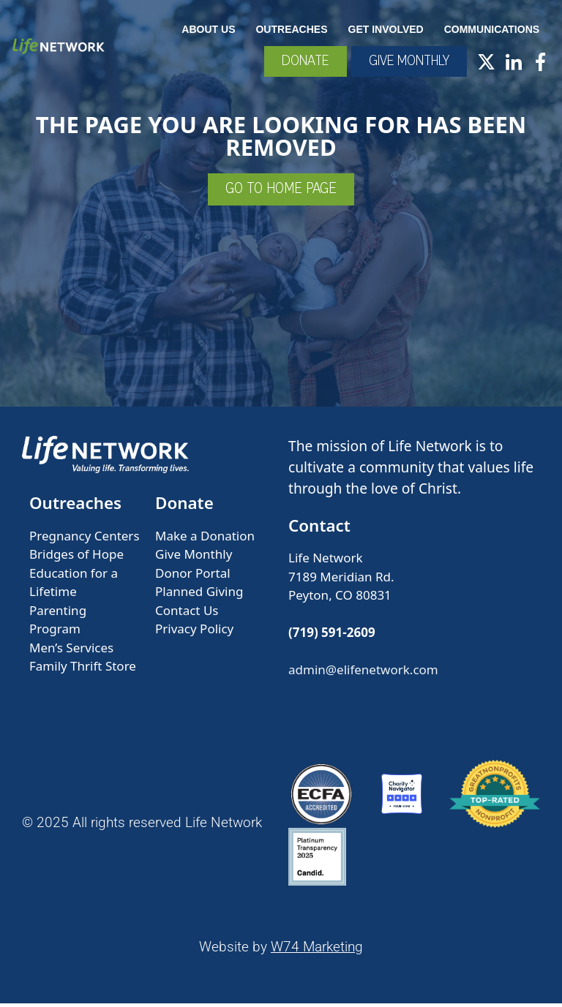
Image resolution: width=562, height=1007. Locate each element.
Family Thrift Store (82, 670)
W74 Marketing (317, 951)
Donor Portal (193, 577)
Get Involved (386, 28)
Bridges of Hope (76, 558)
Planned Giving (199, 595)
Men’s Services (71, 652)
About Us (209, 28)
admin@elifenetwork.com (363, 673)
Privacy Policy (194, 633)
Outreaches (292, 28)
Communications (492, 28)
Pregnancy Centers (84, 540)
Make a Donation (205, 540)
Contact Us (187, 614)
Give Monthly (193, 558)
